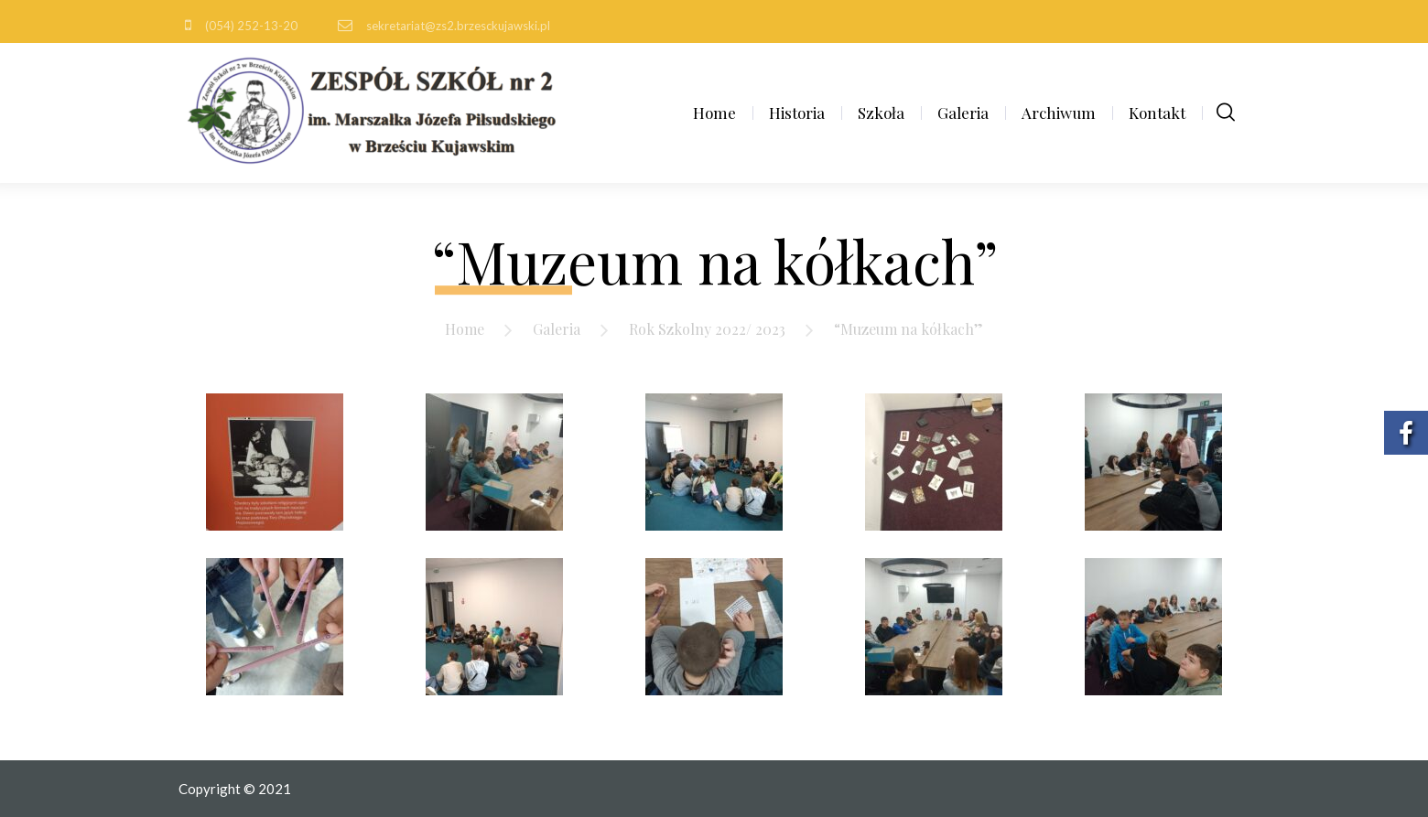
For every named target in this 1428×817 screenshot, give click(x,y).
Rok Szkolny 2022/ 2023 (707, 329)
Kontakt (1157, 112)
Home (714, 112)
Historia (797, 112)
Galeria (963, 112)
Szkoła (881, 112)
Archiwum (1059, 112)
